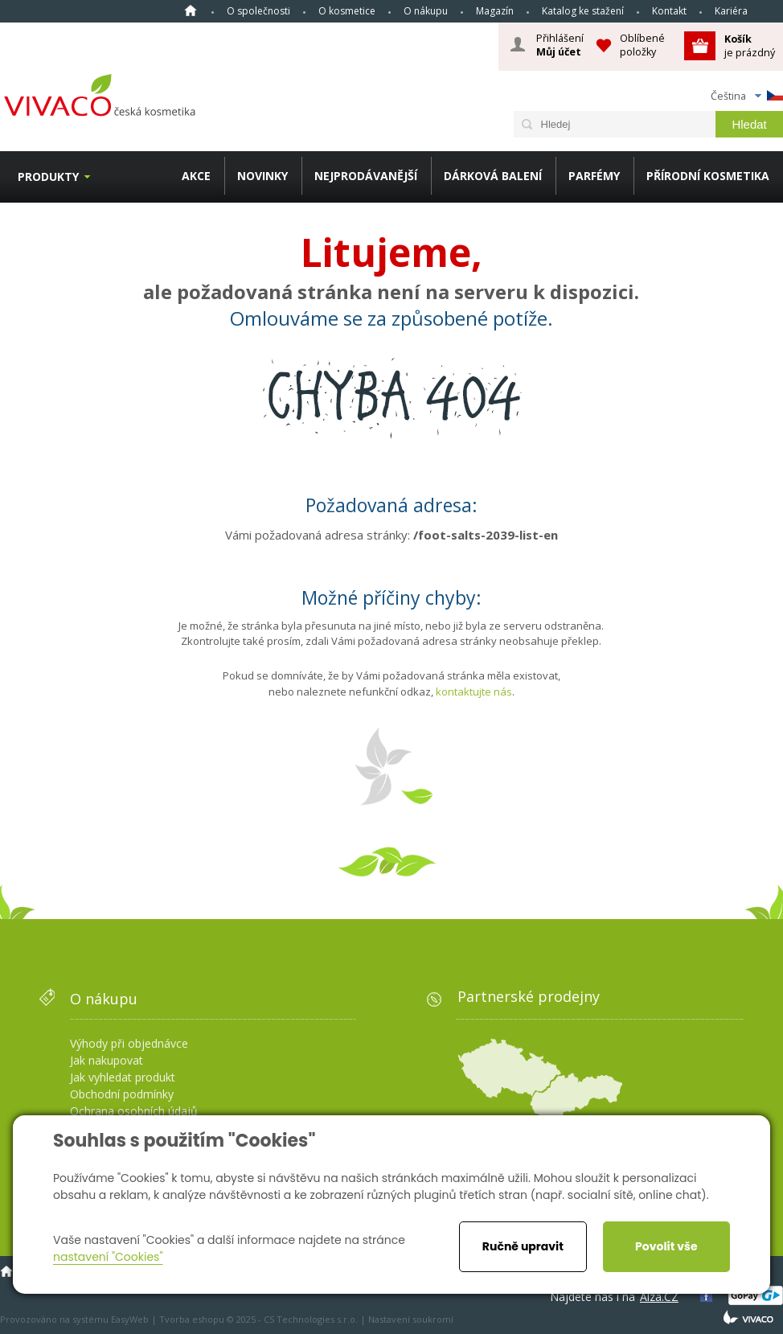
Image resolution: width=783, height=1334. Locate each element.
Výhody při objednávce (129, 1043)
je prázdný (749, 45)
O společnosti (258, 11)
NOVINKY (262, 175)
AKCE (196, 175)
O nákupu (426, 11)
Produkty (48, 176)
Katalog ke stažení (583, 11)
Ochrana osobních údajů (134, 1111)
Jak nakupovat (106, 1060)
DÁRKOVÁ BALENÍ (493, 175)
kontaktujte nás (474, 691)
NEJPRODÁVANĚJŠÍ (365, 175)
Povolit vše (666, 1246)
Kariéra (731, 11)
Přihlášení (560, 45)
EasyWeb (130, 1319)
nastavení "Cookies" (108, 1257)
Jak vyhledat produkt (122, 1077)
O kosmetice (346, 11)
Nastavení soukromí (410, 1319)
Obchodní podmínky (122, 1094)
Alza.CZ (659, 1296)
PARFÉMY (594, 175)
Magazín (495, 11)
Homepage (190, 10)
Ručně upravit (523, 1246)
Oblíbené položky (642, 44)
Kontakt (669, 11)
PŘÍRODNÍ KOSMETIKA (707, 175)
